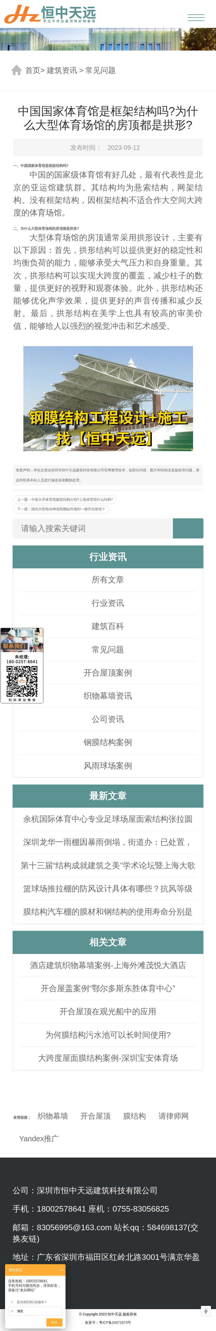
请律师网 (174, 1116)
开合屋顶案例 (108, 672)
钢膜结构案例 (108, 742)
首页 (32, 70)
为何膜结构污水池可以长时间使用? (108, 1034)
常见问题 (100, 70)
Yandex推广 (39, 1138)
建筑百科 (108, 626)
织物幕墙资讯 (108, 695)
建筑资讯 (62, 70)
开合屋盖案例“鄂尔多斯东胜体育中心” (108, 988)
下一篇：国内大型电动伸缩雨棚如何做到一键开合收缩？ (61, 509)
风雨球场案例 (108, 765)
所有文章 (108, 579)
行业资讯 (108, 603)
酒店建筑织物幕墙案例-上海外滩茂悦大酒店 (108, 965)
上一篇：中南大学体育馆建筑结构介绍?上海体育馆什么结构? (65, 499)
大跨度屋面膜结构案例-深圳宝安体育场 (108, 1058)
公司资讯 (108, 719)
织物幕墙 (53, 1116)
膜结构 (134, 1116)
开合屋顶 (95, 1116)
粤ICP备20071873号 (115, 1322)
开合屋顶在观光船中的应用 (107, 1011)
